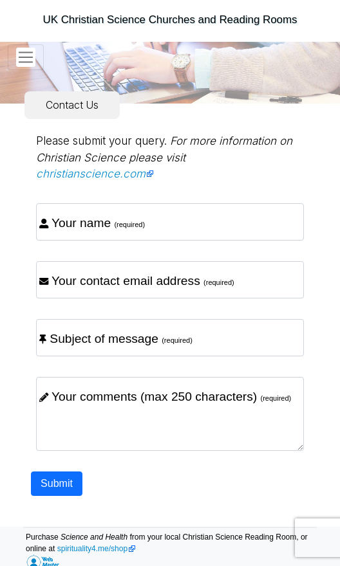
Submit (57, 483)
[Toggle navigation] (26, 57)
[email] (170, 279)
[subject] (170, 337)
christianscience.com (91, 173)
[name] (170, 222)
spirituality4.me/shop (92, 548)
